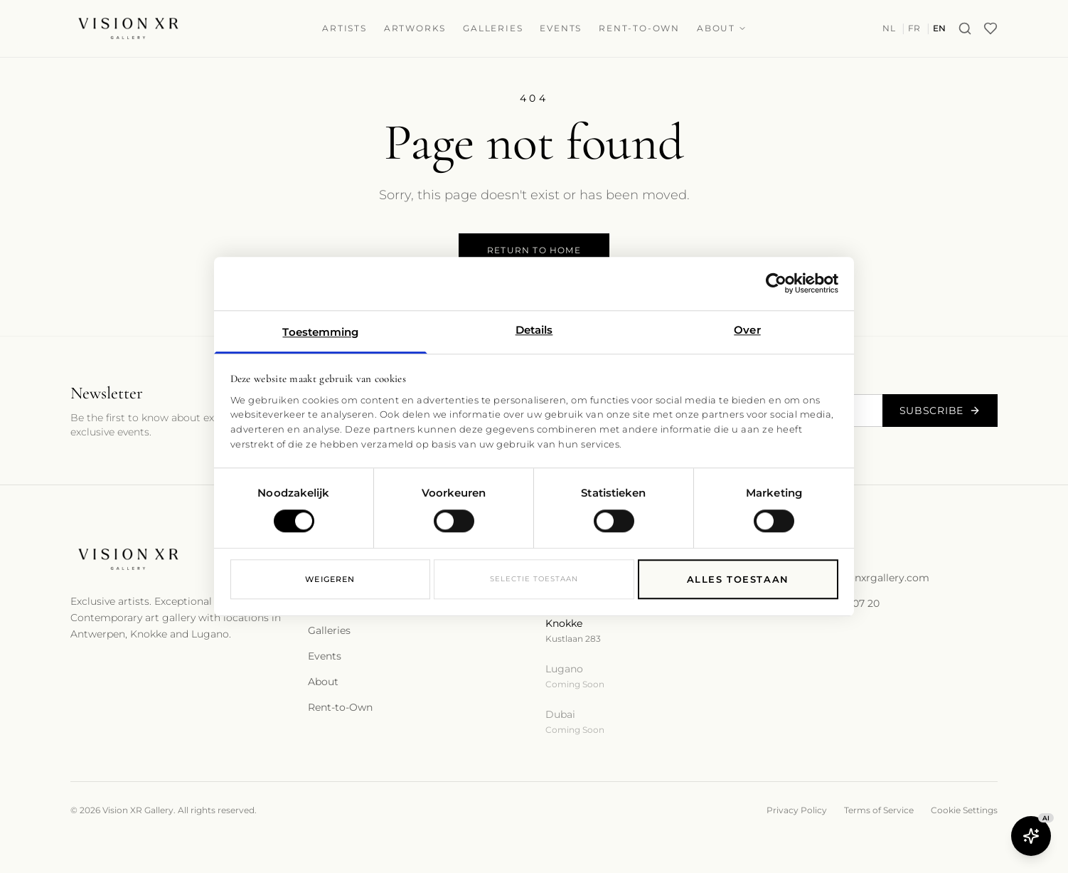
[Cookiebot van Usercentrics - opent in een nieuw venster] (776, 283)
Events (561, 28)
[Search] (965, 28)
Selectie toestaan (534, 579)
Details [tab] (534, 330)
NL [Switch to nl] (888, 28)
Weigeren (330, 580)
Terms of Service (879, 810)
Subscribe (940, 410)
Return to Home (534, 250)
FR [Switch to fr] (914, 28)
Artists (344, 28)
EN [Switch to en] (939, 28)
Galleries (493, 28)
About (722, 28)
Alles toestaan (738, 580)
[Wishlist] (990, 28)
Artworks (415, 28)
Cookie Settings (964, 810)
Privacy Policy (797, 810)
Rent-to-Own (639, 28)
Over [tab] (747, 330)
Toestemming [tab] (320, 332)
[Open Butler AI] (1031, 836)
